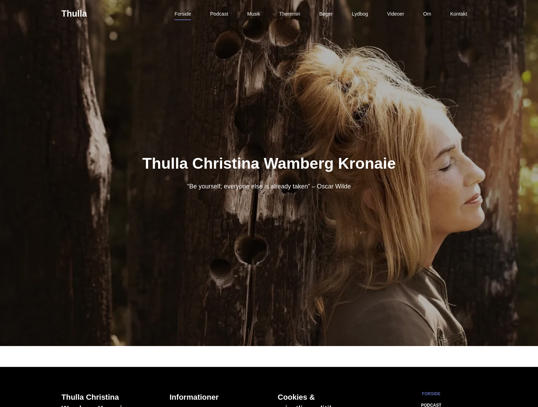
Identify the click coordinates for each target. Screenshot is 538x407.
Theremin (289, 14)
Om (427, 14)
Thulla (74, 13)
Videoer (395, 14)
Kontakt (458, 14)
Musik (253, 14)
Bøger (326, 14)
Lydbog (360, 14)
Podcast (219, 14)
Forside (182, 14)
